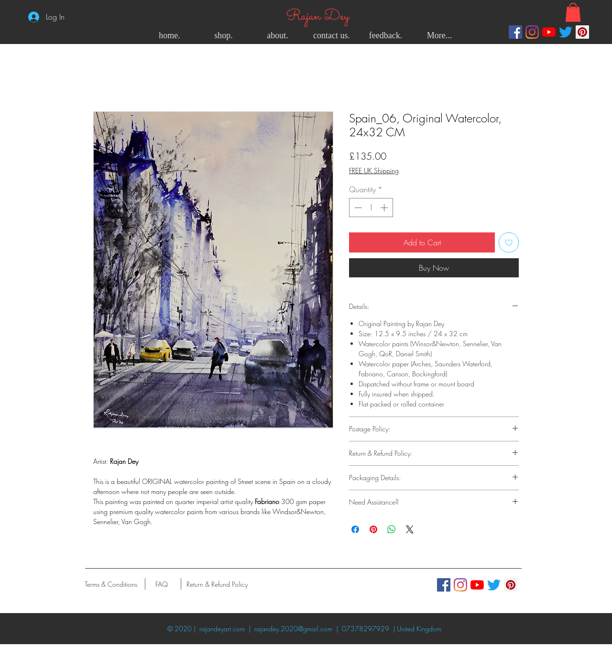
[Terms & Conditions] (111, 584)
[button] (573, 12)
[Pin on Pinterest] (373, 529)
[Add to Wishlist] (509, 242)
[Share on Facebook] (355, 529)
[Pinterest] (582, 32)
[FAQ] (161, 584)
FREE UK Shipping (374, 170)
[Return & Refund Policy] (217, 584)
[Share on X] (409, 529)
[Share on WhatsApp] (391, 529)
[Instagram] (532, 32)
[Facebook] (515, 32)
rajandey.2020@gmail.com (293, 628)
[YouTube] (549, 32)
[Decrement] (357, 207)
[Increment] (385, 207)
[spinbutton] (371, 207)
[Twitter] (565, 32)
